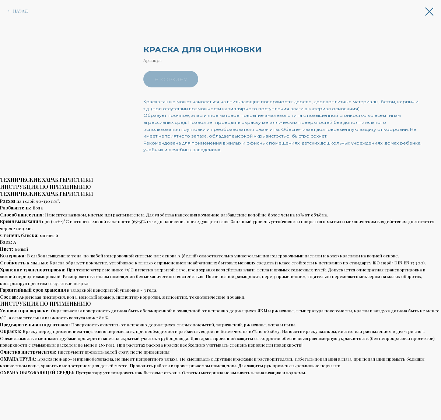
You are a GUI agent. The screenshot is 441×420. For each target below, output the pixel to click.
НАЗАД (20, 11)
